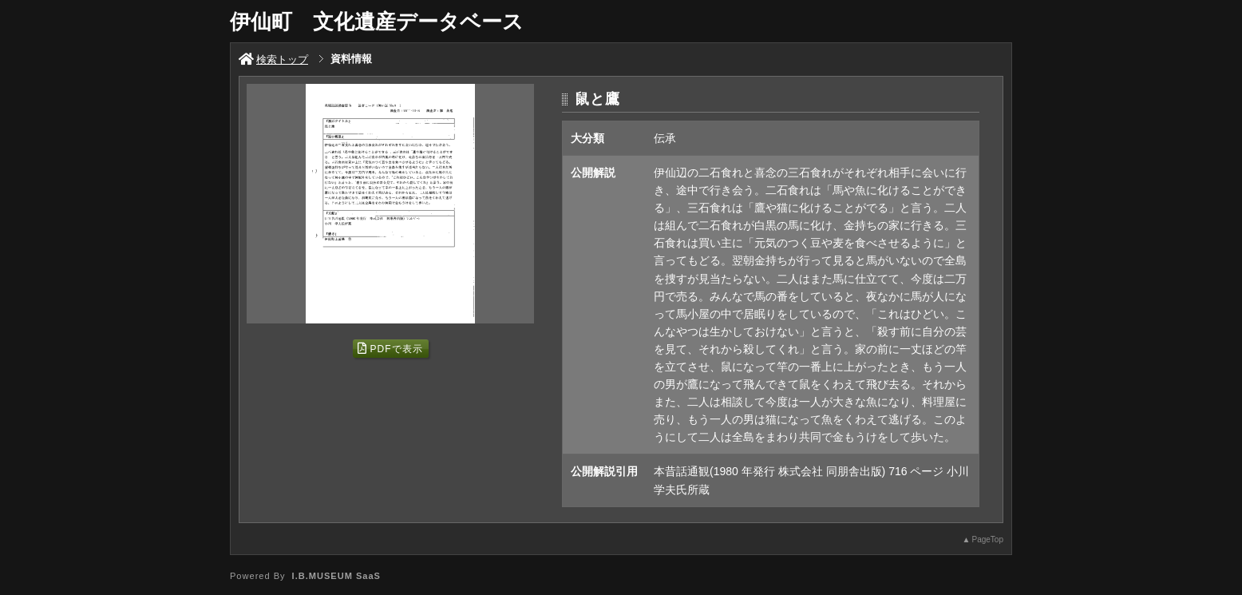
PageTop (987, 539)
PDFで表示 (390, 349)
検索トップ (273, 59)
